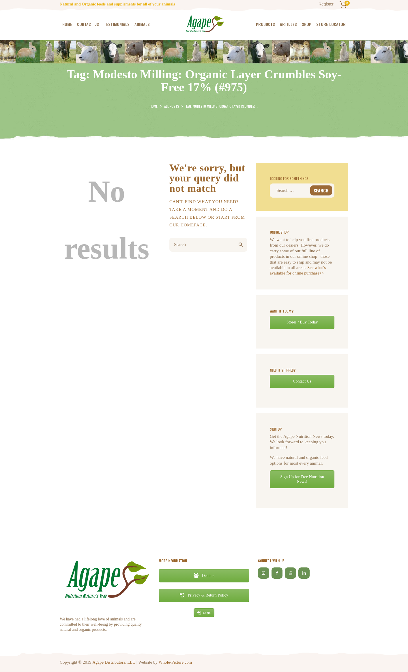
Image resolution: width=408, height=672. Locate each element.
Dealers (204, 575)
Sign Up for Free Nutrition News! (301, 479)
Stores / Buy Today (302, 322)
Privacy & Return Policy (204, 595)
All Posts (171, 106)
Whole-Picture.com (175, 662)
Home (154, 106)
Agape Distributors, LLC (114, 662)
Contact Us (302, 381)
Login (203, 612)
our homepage (188, 225)
